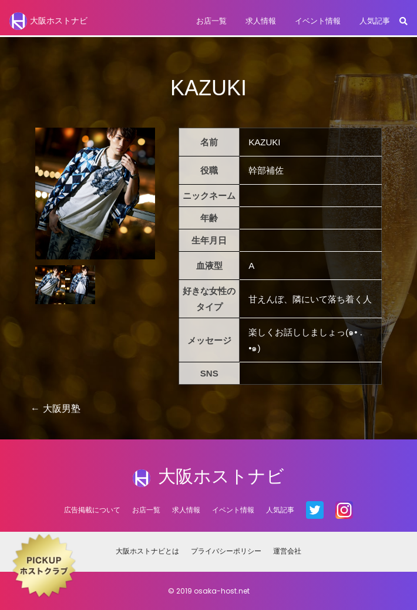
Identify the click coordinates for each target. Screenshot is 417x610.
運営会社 (287, 551)
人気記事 (374, 20)
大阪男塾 (61, 409)
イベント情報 (318, 20)
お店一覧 (211, 20)
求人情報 (261, 20)
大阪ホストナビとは (147, 551)
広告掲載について (92, 510)
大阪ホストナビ (48, 21)
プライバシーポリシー (226, 551)
